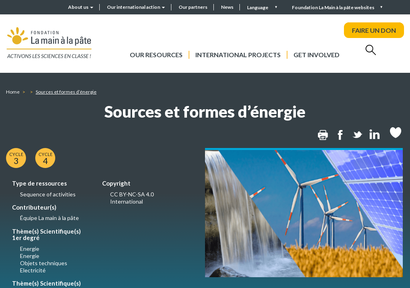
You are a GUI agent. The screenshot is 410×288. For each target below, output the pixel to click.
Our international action (136, 7)
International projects (238, 54)
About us (80, 7)
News (227, 7)
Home (13, 92)
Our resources (156, 54)
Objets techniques (43, 263)
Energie (29, 248)
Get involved (316, 54)
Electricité (33, 270)
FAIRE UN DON (374, 30)
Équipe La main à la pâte (49, 217)
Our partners (193, 7)
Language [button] (258, 7)
